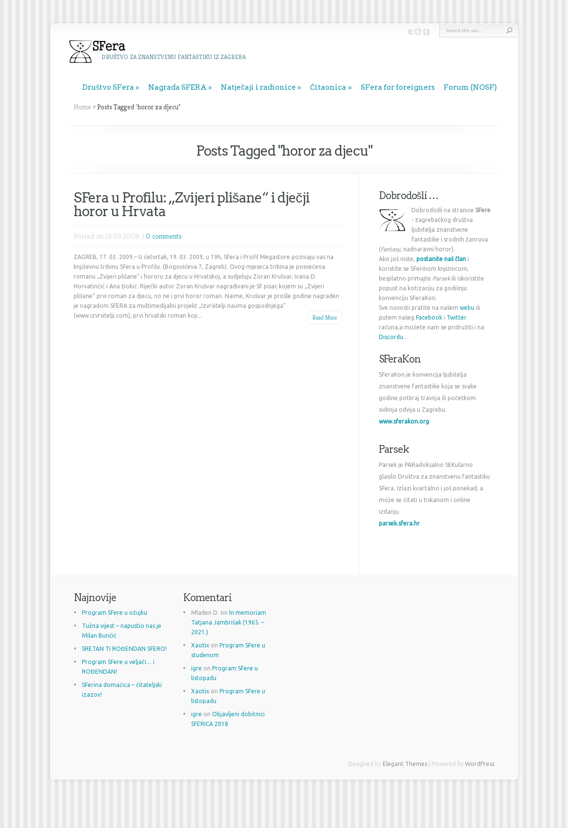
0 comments (164, 236)
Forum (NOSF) (470, 87)
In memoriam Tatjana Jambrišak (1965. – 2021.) (228, 622)
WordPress (479, 764)
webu (467, 307)
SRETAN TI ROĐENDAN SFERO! (124, 649)
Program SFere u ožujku (114, 612)
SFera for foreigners (398, 87)
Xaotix (200, 645)
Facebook (429, 317)
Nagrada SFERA (177, 87)
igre (196, 668)
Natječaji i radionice (258, 87)
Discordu (391, 337)
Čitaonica (328, 87)
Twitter (457, 317)
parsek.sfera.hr (399, 523)
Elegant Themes (405, 764)
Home (82, 106)
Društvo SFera (108, 87)
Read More (325, 317)
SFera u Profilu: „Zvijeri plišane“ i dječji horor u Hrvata (192, 204)
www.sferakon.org (404, 421)
